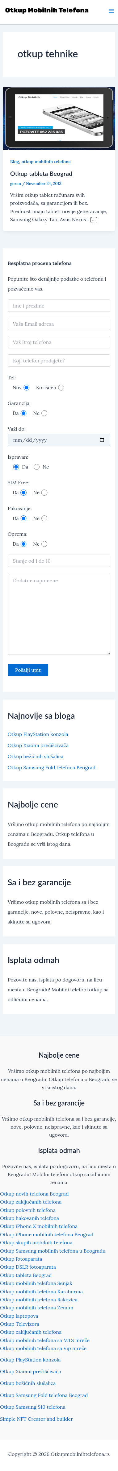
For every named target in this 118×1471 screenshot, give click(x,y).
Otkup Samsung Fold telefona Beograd (51, 767)
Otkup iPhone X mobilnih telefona (39, 1226)
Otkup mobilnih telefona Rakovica (39, 1299)
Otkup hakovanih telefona (29, 1218)
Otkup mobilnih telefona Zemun (36, 1307)
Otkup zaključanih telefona (30, 1202)
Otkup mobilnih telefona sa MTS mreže (45, 1340)
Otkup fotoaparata (21, 1259)
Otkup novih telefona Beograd (34, 1194)
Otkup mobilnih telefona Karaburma (41, 1291)
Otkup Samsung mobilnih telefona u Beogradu (52, 1251)
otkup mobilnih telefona (46, 161)
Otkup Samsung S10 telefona (32, 1407)
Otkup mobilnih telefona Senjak (36, 1283)
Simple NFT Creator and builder (36, 1419)
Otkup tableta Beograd (41, 173)
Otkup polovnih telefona (28, 1210)
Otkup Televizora (19, 1324)
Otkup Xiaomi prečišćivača (38, 745)
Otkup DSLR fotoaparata (28, 1267)
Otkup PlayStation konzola (38, 734)
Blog (14, 161)
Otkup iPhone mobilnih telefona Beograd (46, 1234)
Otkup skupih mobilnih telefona (36, 1242)
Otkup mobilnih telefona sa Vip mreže (43, 1348)
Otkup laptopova (19, 1316)
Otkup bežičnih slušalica (36, 756)
